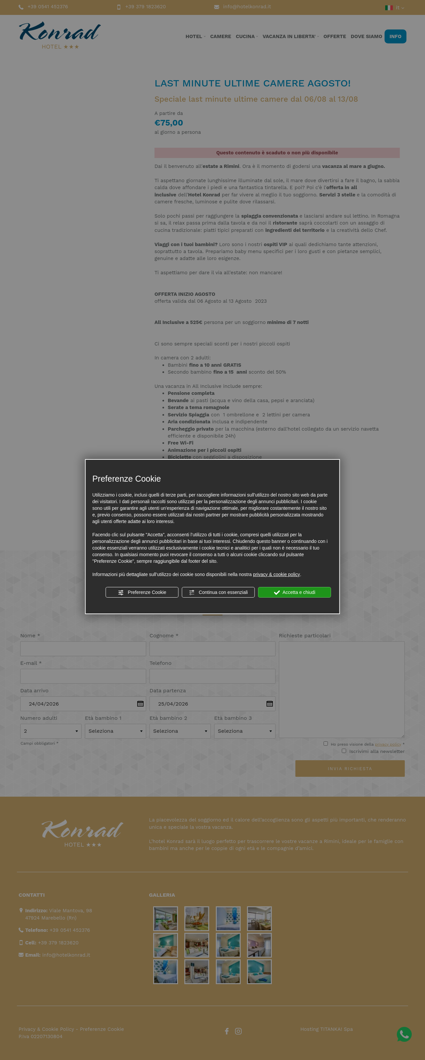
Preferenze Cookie (142, 593)
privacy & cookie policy (276, 574)
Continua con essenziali (218, 593)
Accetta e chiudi (294, 593)
